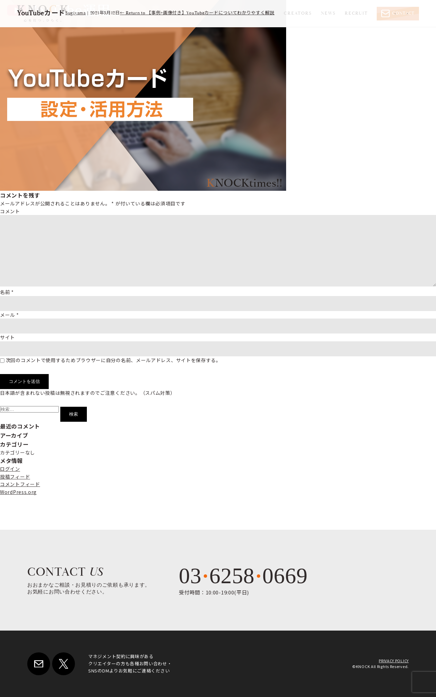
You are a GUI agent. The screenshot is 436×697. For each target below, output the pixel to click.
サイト (7, 337)
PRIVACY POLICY (394, 660)
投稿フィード (15, 476)
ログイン (10, 468)
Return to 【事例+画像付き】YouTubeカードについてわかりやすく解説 (197, 13)
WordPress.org (18, 492)
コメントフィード (20, 484)
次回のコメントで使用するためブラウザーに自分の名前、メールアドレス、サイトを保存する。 (113, 360)
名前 (7, 292)
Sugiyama (75, 13)
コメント (10, 211)
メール (9, 314)
